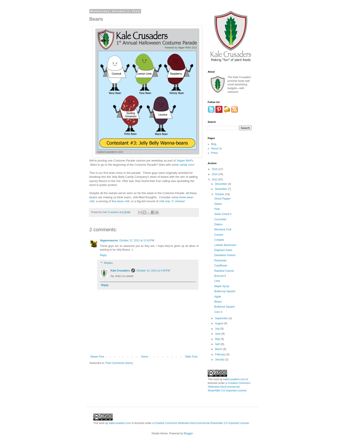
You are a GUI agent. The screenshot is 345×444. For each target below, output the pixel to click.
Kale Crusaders (110, 212)
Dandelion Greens (225, 255)
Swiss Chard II (222, 214)
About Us (216, 148)
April (218, 344)
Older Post (191, 356)
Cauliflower (220, 265)
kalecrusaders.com (234, 379)
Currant (218, 234)
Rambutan (220, 260)
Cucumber (220, 219)
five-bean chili (121, 201)
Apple (217, 296)
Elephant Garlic (223, 250)
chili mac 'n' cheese (171, 201)
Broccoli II (220, 275)
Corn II (218, 312)
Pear (217, 209)
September (222, 318)
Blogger (188, 433)
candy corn (187, 164)
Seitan (218, 203)
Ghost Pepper (222, 198)
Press (214, 152)
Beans (218, 301)
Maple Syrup (221, 286)
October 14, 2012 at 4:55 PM (153, 270)
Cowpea (219, 239)
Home (144, 356)
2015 (215, 169)
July (217, 328)
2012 (215, 179)
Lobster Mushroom (225, 245)
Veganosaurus (109, 240)
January (220, 359)
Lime (217, 281)
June (218, 333)
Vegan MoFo (185, 160)
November (221, 189)
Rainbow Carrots (224, 270)
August (219, 323)
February (220, 354)
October (220, 194)
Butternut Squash (224, 306)
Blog (213, 144)
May (218, 339)
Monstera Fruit (222, 229)
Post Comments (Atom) (119, 363)
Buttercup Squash (224, 291)
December (221, 183)
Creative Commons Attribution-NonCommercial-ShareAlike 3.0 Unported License (229, 387)
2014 (215, 174)
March (219, 349)
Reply (103, 255)
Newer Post (97, 356)
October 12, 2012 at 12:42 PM (136, 240)
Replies (108, 263)
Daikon (218, 224)
